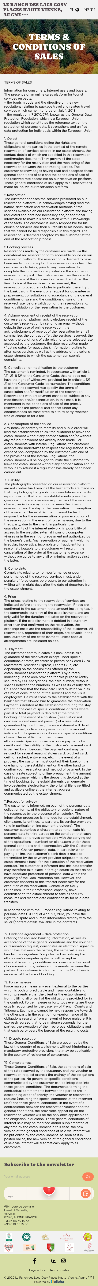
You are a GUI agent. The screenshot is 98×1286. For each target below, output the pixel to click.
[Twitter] (44, 1260)
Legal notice (37, 1270)
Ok (88, 1177)
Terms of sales (59, 1270)
